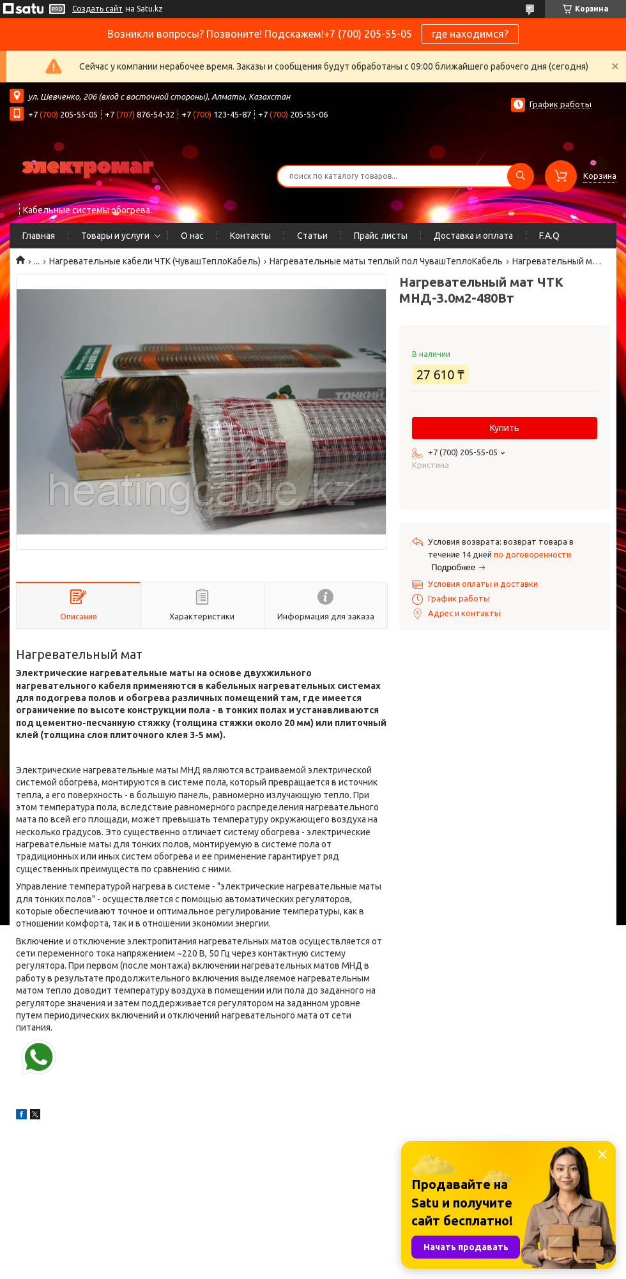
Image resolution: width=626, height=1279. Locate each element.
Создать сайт (97, 8)
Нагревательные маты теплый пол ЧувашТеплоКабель (386, 261)
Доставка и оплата (473, 235)
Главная (38, 235)
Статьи (312, 235)
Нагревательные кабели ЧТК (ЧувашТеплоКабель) (155, 261)
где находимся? (470, 34)
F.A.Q (549, 235)
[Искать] (520, 176)
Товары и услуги (115, 235)
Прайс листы (381, 235)
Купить (504, 428)
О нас (192, 235)
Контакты (250, 235)
